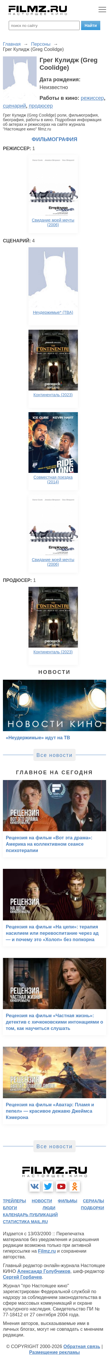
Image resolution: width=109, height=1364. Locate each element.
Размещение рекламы (54, 1352)
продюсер (41, 106)
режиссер (92, 98)
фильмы (67, 1201)
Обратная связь (81, 1346)
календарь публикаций (30, 1214)
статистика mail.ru (25, 1221)
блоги (10, 1208)
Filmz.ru (47, 1251)
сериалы (93, 1201)
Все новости (54, 755)
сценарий (14, 106)
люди (48, 1208)
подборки (92, 1208)
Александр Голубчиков (43, 1271)
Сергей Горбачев (22, 1277)
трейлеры (14, 1201)
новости (42, 1201)
